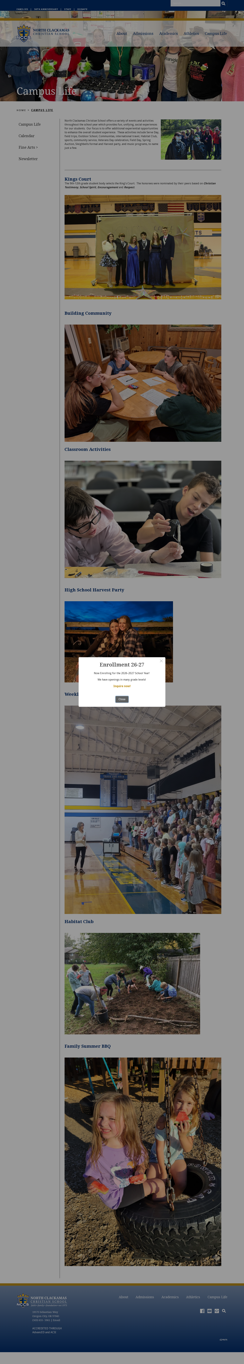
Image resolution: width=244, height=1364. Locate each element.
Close (122, 699)
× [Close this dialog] (161, 661)
